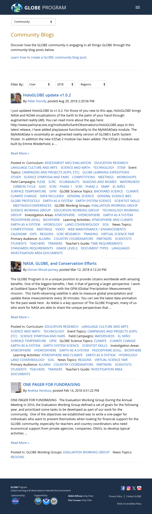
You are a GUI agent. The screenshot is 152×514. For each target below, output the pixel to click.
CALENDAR (19, 234)
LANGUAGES (121, 248)
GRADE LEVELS (67, 248)
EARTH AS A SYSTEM (58, 201)
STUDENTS (19, 243)
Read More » (20, 153)
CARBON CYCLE (25, 186)
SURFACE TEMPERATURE (29, 191)
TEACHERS (38, 243)
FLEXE (41, 182)
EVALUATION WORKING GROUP (115, 205)
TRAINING (91, 234)
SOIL (106, 224)
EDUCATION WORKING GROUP (77, 210)
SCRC (52, 182)
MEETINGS (106, 177)
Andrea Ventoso (39, 390)
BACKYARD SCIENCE (109, 191)
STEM (121, 167)
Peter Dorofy (37, 101)
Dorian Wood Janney (43, 269)
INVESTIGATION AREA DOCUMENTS (37, 253)
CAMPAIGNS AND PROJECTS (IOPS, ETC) (51, 172)
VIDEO (60, 229)
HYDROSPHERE (89, 215)
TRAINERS (55, 243)
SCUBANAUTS (69, 182)
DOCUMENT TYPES (95, 248)
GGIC (43, 186)
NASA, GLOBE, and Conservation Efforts (60, 263)
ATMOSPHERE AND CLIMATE (113, 220)
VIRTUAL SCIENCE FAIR (118, 234)
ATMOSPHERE (65, 215)
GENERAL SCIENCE (81, 196)
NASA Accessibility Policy (129, 503)
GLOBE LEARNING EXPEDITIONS (106, 172)
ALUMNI (45, 239)
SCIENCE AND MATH (76, 167)
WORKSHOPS (127, 177)
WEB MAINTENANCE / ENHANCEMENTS (97, 229)
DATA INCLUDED (52, 196)
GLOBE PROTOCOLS (26, 201)
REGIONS (47, 234)
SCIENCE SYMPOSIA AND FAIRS (47, 177)
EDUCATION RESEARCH (111, 163)
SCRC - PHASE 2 (87, 186)
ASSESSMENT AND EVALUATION (68, 163)
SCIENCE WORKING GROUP (31, 210)
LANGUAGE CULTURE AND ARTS (34, 167)
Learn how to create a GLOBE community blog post (48, 57)
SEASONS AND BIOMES (100, 182)
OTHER (16, 177)
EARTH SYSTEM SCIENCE (94, 201)
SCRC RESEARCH (69, 234)
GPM (53, 191)
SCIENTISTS (123, 239)
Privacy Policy (115, 496)
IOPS (34, 234)
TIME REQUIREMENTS (107, 243)
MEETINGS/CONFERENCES (32, 205)
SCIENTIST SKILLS (127, 201)
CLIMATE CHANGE (24, 196)
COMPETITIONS (84, 177)
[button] (138, 7)
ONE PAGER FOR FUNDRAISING (51, 384)
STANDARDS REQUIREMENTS (32, 248)
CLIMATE (133, 191)
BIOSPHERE (52, 220)
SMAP (105, 186)
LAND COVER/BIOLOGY (82, 224)
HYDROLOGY (53, 224)
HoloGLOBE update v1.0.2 (47, 95)
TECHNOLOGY (104, 167)
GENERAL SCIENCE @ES (114, 196)
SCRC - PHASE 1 (61, 186)
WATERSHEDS (130, 182)
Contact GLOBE (133, 496)
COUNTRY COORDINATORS (74, 239)
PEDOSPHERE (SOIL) (26, 220)
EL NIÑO (119, 186)
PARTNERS (104, 239)
